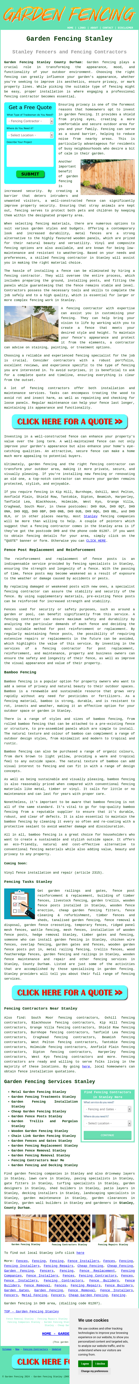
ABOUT (94, 27)
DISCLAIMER (125, 27)
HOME (70, 27)
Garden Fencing (19, 1271)
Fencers (47, 1271)
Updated (56, 1349)
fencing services (110, 959)
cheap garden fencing (80, 910)
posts (21, 949)
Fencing (39, 1261)
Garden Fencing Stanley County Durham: (43, 62)
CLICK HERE (96, 541)
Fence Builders (104, 1280)
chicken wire (123, 939)
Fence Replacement (97, 1271)
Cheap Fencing (90, 1266)
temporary (83, 925)
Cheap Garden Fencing (88, 1295)
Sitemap (6, 1349)
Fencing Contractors (98, 1276)
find (20, 1018)
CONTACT (108, 27)
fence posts (48, 905)
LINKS (82, 27)
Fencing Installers (22, 1266)
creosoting (60, 925)
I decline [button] (100, 1363)
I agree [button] (85, 1363)
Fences (22, 1261)
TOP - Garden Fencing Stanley (31, 1311)
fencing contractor (22, 591)
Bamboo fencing (18, 681)
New (17, 1349)
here (86, 1066)
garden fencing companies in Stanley (49, 1173)
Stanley (91, 516)
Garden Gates (16, 1290)
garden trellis (105, 900)
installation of (105, 930)
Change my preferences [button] (94, 1371)
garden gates (68, 944)
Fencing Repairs (58, 1266)
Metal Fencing (34, 1295)
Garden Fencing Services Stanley (49, 1082)
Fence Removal (37, 1285)
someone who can (19, 939)
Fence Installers (83, 1261)
